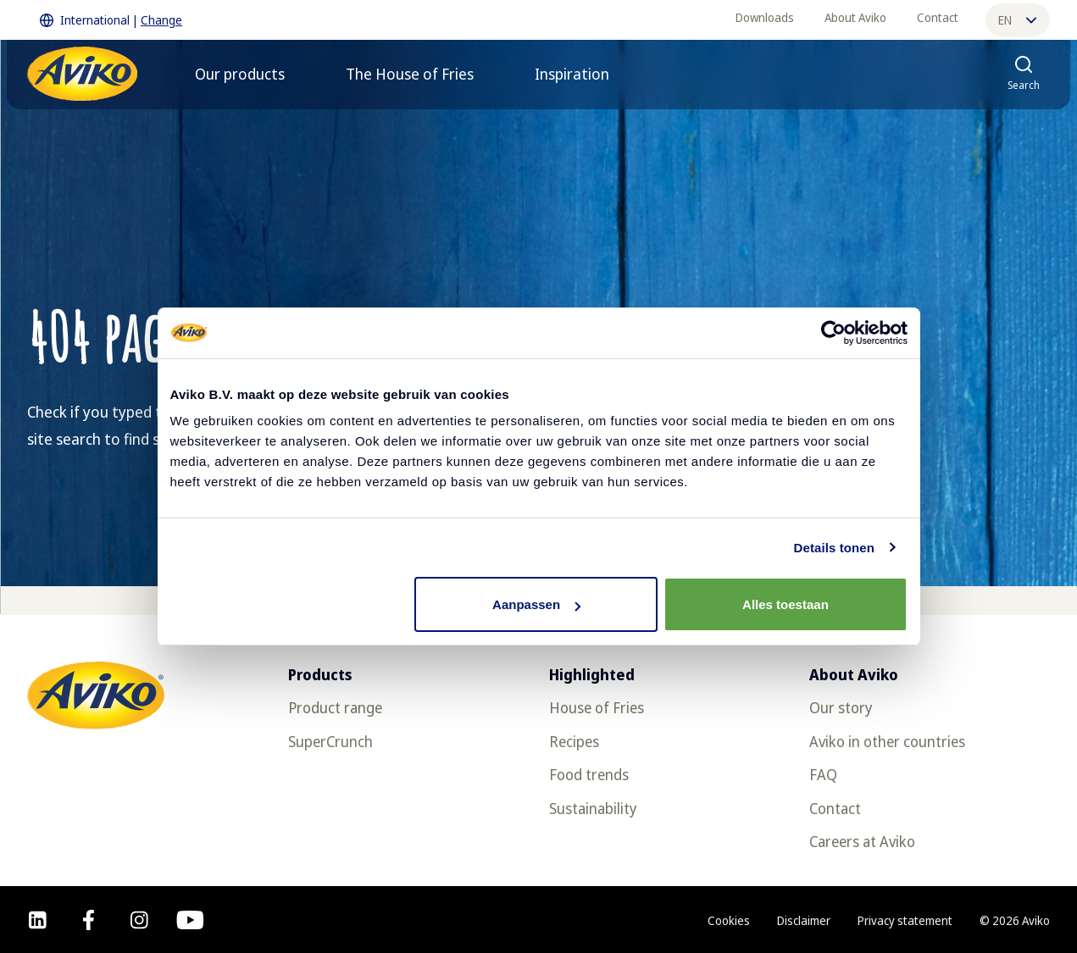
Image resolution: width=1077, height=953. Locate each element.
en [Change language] (1017, 20)
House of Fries (596, 707)
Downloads (765, 17)
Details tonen (834, 547)
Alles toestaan (785, 604)
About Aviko (855, 17)
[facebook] (88, 920)
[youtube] (190, 920)
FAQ (823, 774)
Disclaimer (803, 920)
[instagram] (139, 920)
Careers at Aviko (862, 841)
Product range (335, 707)
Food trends (589, 774)
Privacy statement (905, 920)
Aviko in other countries (887, 741)
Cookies (729, 920)
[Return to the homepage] (82, 74)
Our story (840, 707)
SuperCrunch (330, 741)
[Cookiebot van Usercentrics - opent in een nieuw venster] (833, 333)
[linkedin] (38, 920)
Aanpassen (536, 604)
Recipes (574, 741)
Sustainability (592, 808)
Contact (937, 17)
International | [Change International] (111, 20)
